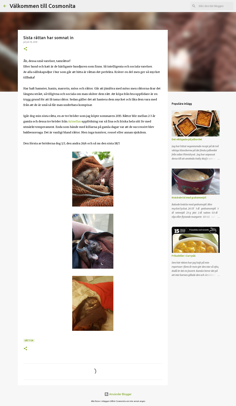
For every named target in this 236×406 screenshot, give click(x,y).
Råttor (29, 340)
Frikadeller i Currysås (184, 255)
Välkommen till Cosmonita (42, 6)
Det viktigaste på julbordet (187, 139)
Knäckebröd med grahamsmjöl (189, 197)
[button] (25, 49)
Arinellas (74, 121)
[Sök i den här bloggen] (215, 6)
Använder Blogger (118, 394)
